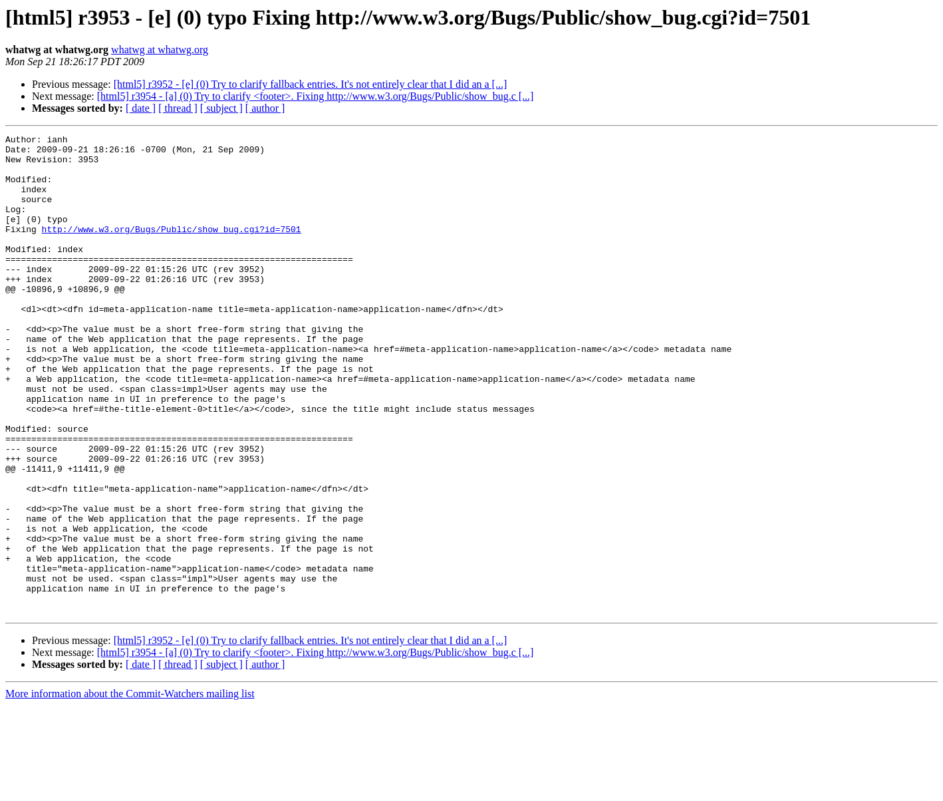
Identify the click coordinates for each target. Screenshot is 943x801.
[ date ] (141, 108)
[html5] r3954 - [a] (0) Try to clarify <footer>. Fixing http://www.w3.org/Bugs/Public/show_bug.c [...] (315, 96)
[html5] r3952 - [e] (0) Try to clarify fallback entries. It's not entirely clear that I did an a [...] (310, 84)
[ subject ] (221, 108)
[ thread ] (178, 108)
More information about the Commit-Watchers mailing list (130, 789)
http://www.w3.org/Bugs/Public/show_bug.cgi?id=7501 (171, 249)
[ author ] (265, 108)
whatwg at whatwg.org (159, 49)
